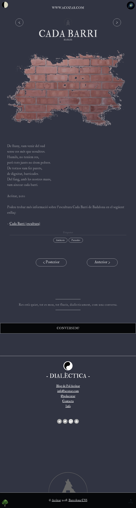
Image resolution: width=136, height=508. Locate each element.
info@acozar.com (68, 391)
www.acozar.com (68, 8)
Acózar (56, 500)
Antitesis (60, 240)
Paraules (75, 240)
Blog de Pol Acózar (68, 386)
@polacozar (68, 396)
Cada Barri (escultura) (25, 223)
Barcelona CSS (77, 500)
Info (68, 406)
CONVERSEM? (68, 328)
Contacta (68, 401)
